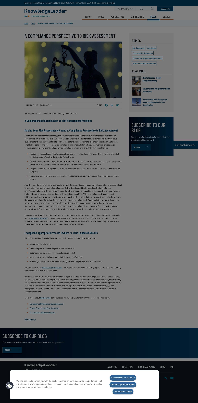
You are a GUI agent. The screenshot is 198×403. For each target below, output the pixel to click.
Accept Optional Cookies (123, 378)
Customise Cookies (123, 392)
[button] (10, 386)
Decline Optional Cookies (123, 385)
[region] (84, 384)
